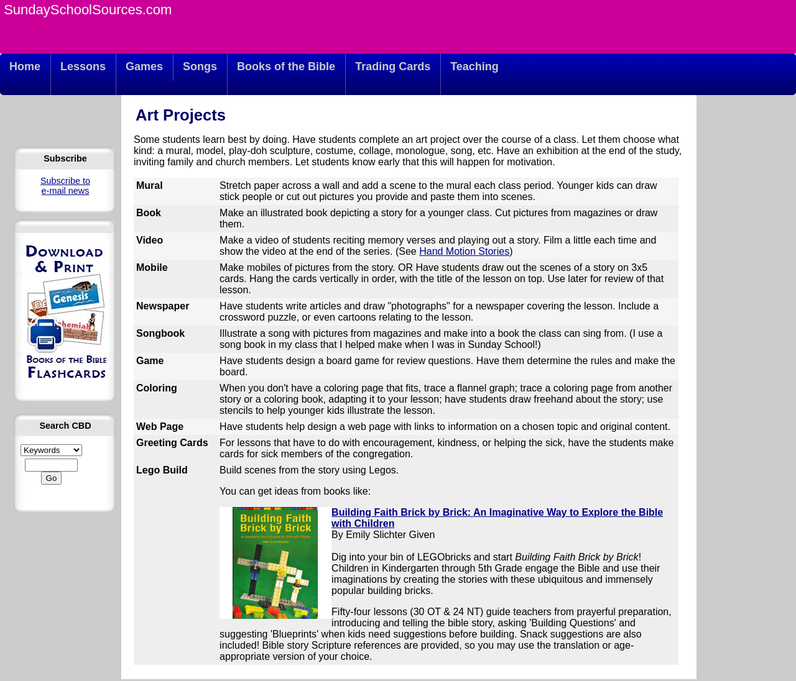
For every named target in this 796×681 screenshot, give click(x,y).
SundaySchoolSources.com (88, 9)
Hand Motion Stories (464, 251)
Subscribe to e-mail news (65, 186)
